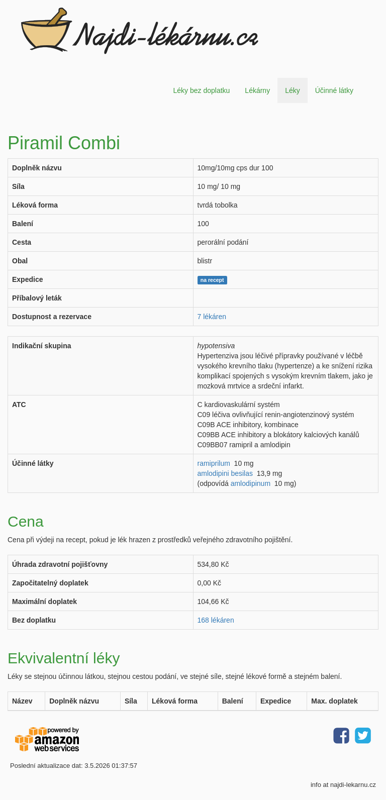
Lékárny (257, 90)
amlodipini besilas (225, 473)
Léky (292, 90)
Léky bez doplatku (201, 90)
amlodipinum (250, 483)
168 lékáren (216, 620)
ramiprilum (214, 463)
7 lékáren (212, 317)
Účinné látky (334, 90)
